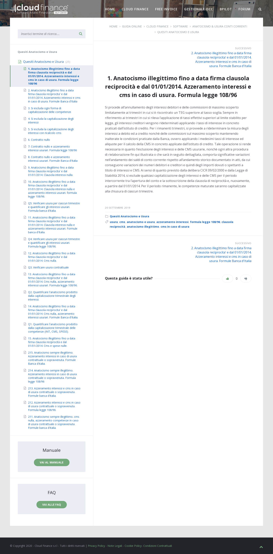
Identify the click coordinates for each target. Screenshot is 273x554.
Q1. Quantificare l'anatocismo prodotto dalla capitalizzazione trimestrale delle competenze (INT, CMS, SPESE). (52, 327)
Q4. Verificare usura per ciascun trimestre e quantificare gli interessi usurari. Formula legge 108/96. (54, 242)
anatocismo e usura (141, 222)
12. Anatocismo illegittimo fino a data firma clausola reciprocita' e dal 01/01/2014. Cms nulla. (51, 256)
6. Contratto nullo (39, 140)
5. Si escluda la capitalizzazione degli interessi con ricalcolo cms (51, 131)
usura (114, 222)
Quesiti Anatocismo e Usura (178, 32)
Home (110, 9)
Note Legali (114, 546)
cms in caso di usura (175, 226)
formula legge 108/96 (205, 222)
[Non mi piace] (245, 278)
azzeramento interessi (172, 222)
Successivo (243, 48)
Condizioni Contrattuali (157, 546)
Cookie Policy (133, 546)
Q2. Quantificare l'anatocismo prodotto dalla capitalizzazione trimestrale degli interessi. (52, 295)
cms (122, 222)
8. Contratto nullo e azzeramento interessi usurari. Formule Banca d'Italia (52, 159)
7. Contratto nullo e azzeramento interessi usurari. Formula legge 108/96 (52, 148)
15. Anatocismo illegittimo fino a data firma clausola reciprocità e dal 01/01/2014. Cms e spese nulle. (51, 342)
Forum (245, 9)
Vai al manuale (52, 462)
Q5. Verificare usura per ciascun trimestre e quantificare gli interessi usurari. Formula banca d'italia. (54, 206)
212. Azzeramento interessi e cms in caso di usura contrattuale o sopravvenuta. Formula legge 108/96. (54, 406)
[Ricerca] (260, 9)
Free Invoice (166, 9)
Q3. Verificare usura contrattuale (48, 267)
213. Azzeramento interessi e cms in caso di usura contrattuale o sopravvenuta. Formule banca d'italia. (54, 392)
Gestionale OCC (198, 9)
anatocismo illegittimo (143, 226)
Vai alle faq (51, 504)
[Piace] (227, 278)
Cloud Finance (135, 9)
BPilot (226, 9)
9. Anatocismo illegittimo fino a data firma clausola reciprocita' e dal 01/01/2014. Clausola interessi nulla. (51, 171)
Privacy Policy (96, 546)
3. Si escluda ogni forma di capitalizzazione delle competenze (49, 110)
